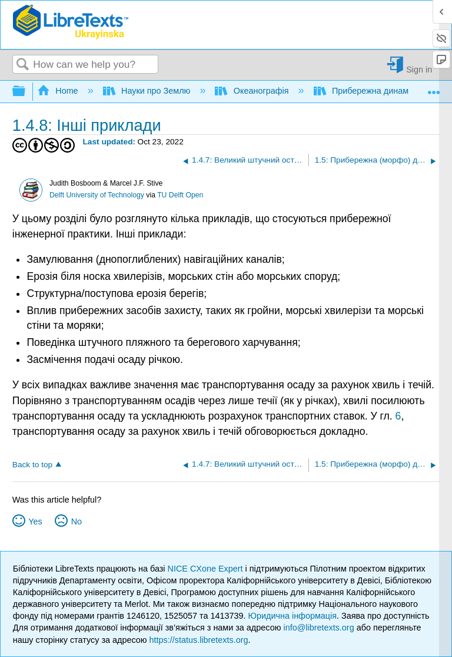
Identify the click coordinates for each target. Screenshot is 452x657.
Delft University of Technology (96, 195)
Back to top (32, 464)
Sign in (419, 69)
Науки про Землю (148, 90)
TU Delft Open (180, 195)
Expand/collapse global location (433, 88)
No (76, 521)
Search (23, 65)
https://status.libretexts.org (198, 640)
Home (59, 90)
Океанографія (253, 90)
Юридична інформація (292, 615)
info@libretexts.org (318, 627)
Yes (35, 521)
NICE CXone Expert (206, 568)
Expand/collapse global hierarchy (26, 91)
